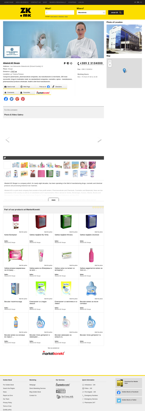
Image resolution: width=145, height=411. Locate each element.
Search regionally (57, 2)
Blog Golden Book (35, 392)
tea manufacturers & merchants (49, 77)
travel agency (54, 16)
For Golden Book (8, 385)
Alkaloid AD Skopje (9, 242)
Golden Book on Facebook (130, 392)
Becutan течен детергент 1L (90, 335)
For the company (10, 110)
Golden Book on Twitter (129, 400)
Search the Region (9, 388)
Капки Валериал (10, 235)
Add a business (22, 2)
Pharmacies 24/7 (90, 402)
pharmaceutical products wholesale (15, 81)
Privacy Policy (7, 402)
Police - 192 (88, 388)
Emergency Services (91, 399)
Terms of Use (7, 406)
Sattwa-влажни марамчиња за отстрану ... (14, 269)
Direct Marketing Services (37, 388)
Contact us (36, 2)
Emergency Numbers (91, 395)
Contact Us (32, 395)
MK (135, 2)
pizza (66, 16)
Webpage (32, 385)
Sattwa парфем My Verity (39, 235)
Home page (8, 2)
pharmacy (61, 16)
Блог (45, 2)
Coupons (72, 2)
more (53, 200)
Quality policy (7, 410)
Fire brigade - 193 (90, 392)
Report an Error (8, 395)
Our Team (6, 399)
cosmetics (52, 79)
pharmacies (15, 77)
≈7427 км (13, 71)
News (5, 392)
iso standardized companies (38, 79)
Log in (81, 2)
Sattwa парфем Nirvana (64, 235)
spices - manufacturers (64, 79)
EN (138, 2)
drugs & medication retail (19, 79)
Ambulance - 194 (90, 385)
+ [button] (110, 61)
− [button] (110, 65)
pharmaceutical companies (29, 77)
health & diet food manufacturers (39, 81)
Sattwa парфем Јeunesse (89, 235)
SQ (141, 2)
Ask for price (23, 232)
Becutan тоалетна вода (13, 302)
